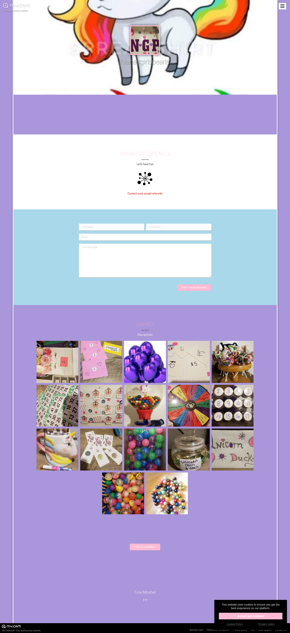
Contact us (281, 630)
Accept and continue (250, 616)
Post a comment (145, 547)
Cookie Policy (234, 624)
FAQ (253, 630)
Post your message (194, 287)
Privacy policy (240, 630)
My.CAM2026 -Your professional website (21, 628)
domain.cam (196, 630)
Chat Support (265, 630)
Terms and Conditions (218, 630)
